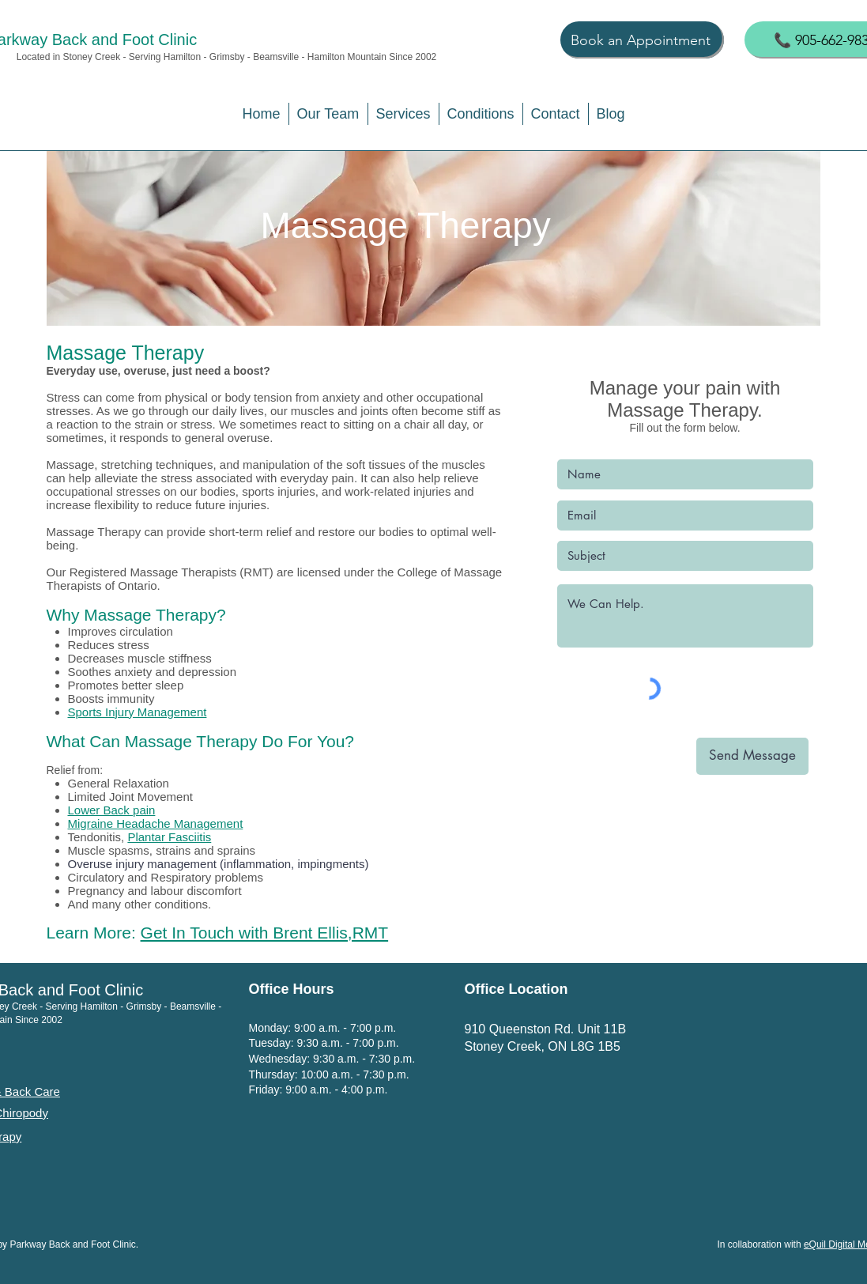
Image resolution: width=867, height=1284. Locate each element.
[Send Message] (752, 756)
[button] (328, 114)
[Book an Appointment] (642, 40)
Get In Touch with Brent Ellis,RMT (265, 932)
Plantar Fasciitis (169, 837)
